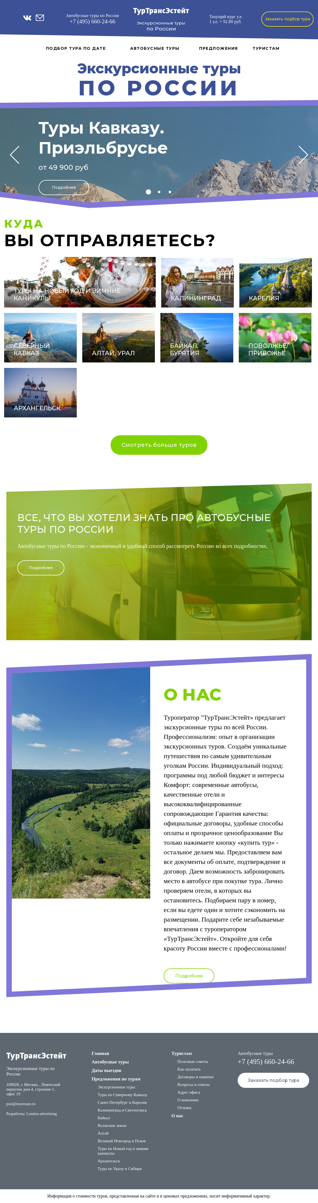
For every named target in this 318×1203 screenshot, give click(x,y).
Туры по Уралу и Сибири (120, 1168)
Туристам (266, 48)
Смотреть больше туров (159, 445)
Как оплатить (189, 1069)
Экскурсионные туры (116, 1087)
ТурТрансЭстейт (161, 11)
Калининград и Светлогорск (122, 1110)
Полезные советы (192, 1061)
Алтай (103, 1133)
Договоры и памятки (195, 1077)
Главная (100, 1053)
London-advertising (41, 1114)
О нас (177, 1115)
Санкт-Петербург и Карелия (122, 1102)
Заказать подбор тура (287, 18)
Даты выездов (106, 1070)
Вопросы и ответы (193, 1084)
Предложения (218, 48)
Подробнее (64, 187)
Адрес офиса (188, 1092)
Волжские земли (112, 1125)
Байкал (104, 1118)
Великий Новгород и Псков (122, 1141)
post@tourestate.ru (20, 1104)
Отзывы (184, 1107)
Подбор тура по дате (76, 48)
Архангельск (109, 1161)
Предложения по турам (116, 1079)
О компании (188, 1100)
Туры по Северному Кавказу (122, 1095)
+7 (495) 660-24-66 (92, 21)
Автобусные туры (155, 48)
